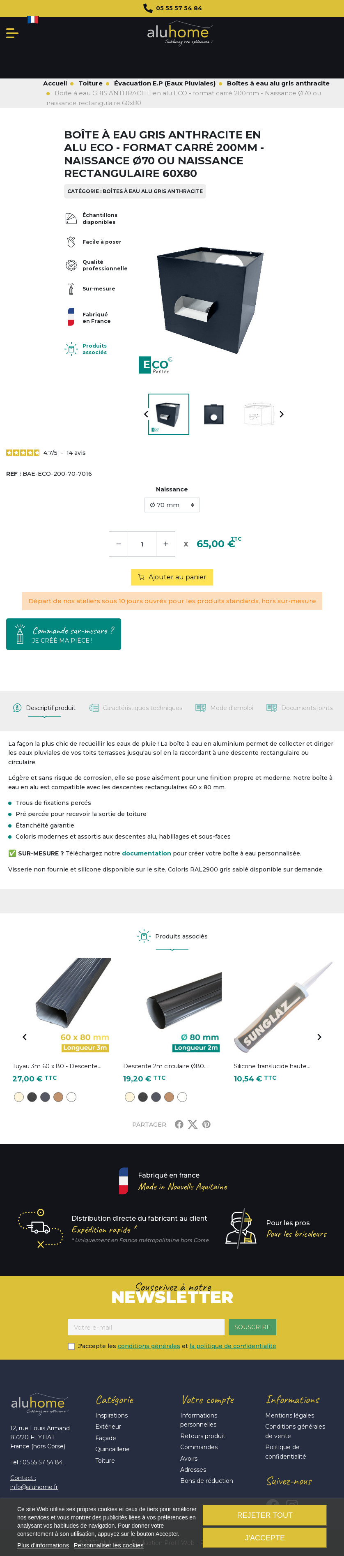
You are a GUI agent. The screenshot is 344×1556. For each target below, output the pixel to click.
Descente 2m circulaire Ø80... (165, 1066)
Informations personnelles (198, 1420)
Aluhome (180, 33)
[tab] (44, 708)
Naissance (172, 489)
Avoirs (188, 1458)
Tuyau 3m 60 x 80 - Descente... (56, 1066)
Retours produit (202, 1436)
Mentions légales (289, 1415)
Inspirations (111, 1415)
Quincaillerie (112, 1449)
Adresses (193, 1469)
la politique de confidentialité (233, 1346)
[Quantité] (142, 544)
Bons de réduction (206, 1481)
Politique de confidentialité (285, 1451)
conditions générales (149, 1346)
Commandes (199, 1447)
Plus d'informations (43, 1545)
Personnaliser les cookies (109, 1545)
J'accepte (265, 1538)
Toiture (105, 1460)
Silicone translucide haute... (272, 1066)
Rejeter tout (265, 1515)
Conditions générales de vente (295, 1431)
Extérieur (108, 1426)
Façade (105, 1438)
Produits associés (95, 349)
